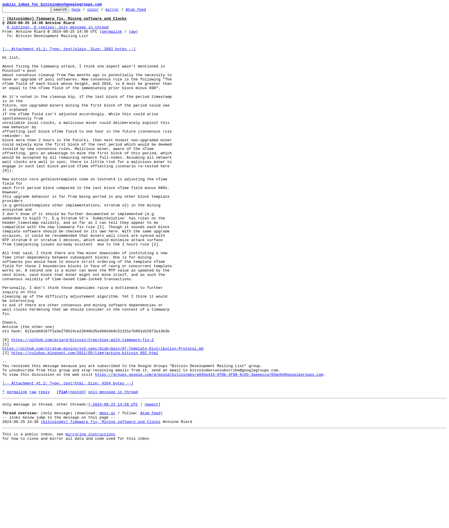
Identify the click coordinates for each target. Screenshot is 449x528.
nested (77, 469)
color (101, 11)
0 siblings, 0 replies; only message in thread (58, 31)
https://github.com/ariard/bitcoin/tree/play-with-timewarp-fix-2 (82, 406)
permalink (112, 36)
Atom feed (145, 11)
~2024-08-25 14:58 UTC (114, 482)
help (85, 11)
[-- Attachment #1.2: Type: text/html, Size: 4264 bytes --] (67, 458)
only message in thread (113, 469)
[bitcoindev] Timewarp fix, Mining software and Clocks (100, 503)
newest (151, 482)
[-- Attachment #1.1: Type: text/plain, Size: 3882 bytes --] (69, 57)
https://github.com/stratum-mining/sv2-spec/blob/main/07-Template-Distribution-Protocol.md (102, 416)
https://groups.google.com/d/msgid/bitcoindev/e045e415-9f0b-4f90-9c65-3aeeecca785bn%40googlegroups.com (209, 448)
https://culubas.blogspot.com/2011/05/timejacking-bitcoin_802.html (84, 422)
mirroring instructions (90, 516)
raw (132, 36)
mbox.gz (107, 492)
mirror (121, 11)
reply (44, 469)
